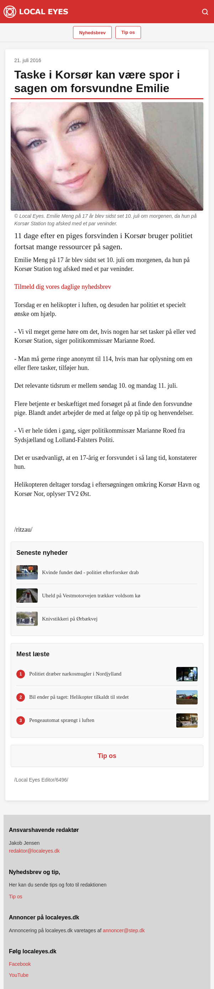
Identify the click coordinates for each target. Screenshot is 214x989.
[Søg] (205, 11)
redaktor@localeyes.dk (34, 851)
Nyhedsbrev (92, 32)
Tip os (128, 32)
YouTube (18, 975)
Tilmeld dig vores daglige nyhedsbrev (62, 286)
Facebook (20, 964)
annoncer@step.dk (124, 930)
